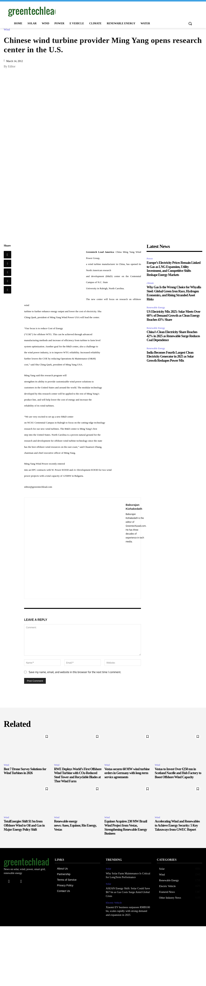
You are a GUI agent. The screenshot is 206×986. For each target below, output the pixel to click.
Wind (8, 29)
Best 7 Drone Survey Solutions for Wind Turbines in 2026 (25, 771)
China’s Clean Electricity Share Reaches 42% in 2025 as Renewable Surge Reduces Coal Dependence (173, 336)
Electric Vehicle (113, 901)
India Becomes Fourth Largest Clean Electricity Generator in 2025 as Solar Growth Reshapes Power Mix (170, 356)
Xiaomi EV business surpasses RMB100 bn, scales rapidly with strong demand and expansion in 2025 (128, 909)
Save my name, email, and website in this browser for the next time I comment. (75, 672)
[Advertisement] (99, 10)
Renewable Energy (156, 307)
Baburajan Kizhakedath (134, 506)
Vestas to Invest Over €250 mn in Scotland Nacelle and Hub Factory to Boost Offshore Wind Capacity (178, 773)
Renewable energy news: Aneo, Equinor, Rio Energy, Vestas (75, 825)
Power (150, 258)
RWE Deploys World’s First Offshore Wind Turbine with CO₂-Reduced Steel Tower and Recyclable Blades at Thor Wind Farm (77, 775)
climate (150, 283)
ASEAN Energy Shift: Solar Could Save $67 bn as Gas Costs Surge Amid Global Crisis (127, 891)
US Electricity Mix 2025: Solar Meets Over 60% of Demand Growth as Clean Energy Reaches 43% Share (173, 316)
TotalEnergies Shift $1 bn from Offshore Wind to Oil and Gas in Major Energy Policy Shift (24, 825)
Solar (108, 868)
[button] (190, 23)
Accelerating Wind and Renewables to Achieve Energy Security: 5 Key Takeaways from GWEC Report (177, 825)
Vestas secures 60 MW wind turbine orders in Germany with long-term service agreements (127, 773)
